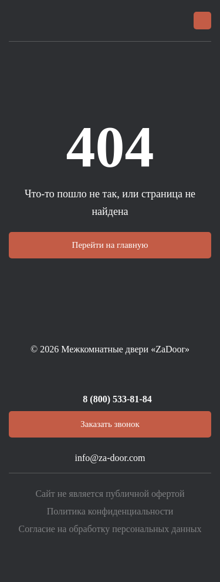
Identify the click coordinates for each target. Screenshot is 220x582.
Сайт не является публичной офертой (109, 494)
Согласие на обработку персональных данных (110, 529)
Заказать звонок (109, 424)
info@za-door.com (110, 458)
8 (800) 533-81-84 (117, 399)
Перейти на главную (110, 245)
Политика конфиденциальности (110, 511)
